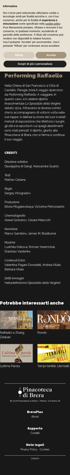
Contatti (35, 432)
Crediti (35, 458)
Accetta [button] (51, 55)
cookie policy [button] (52, 23)
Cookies (44, 449)
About (35, 416)
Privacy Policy (29, 449)
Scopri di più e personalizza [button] (35, 63)
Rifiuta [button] (19, 55)
